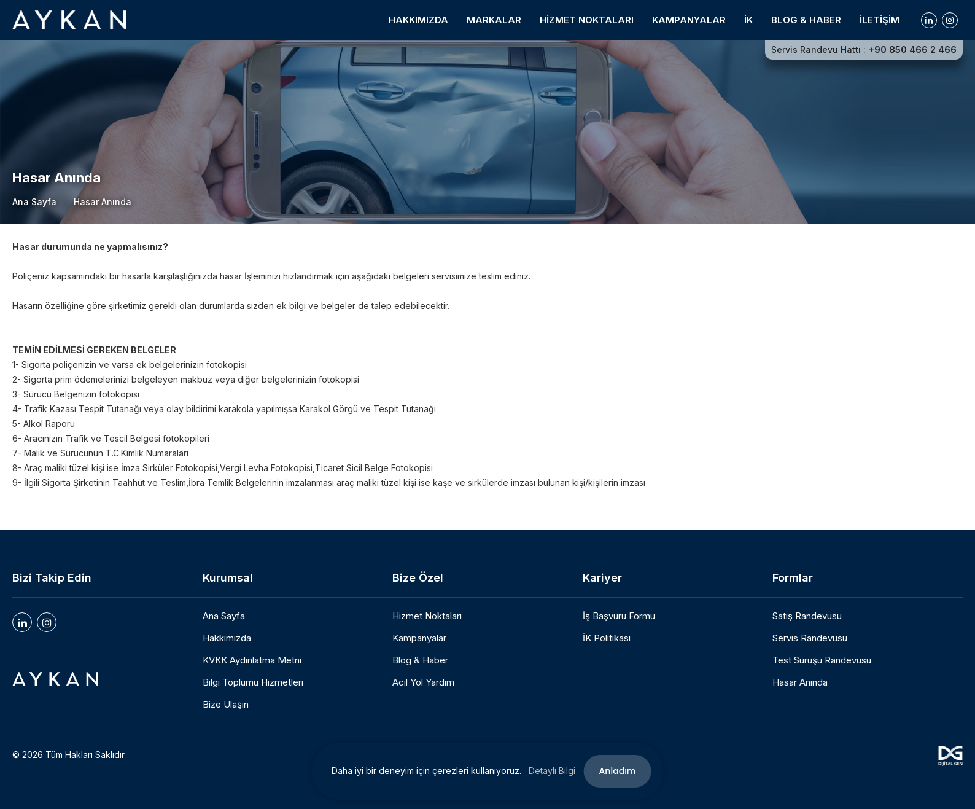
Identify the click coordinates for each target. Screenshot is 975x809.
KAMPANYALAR (689, 20)
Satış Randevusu (807, 616)
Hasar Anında (800, 682)
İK (748, 20)
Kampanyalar (419, 638)
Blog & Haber (420, 660)
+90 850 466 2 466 (912, 49)
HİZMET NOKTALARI (587, 20)
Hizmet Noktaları (427, 616)
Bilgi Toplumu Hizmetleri (253, 682)
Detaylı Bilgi (552, 770)
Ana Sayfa (34, 202)
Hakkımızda (227, 638)
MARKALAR (494, 20)
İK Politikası (607, 638)
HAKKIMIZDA (418, 20)
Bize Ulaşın (226, 704)
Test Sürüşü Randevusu (821, 660)
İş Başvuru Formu (619, 616)
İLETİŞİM (879, 20)
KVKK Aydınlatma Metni (252, 660)
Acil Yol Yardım (423, 682)
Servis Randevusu (809, 638)
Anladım (617, 771)
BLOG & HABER (806, 20)
